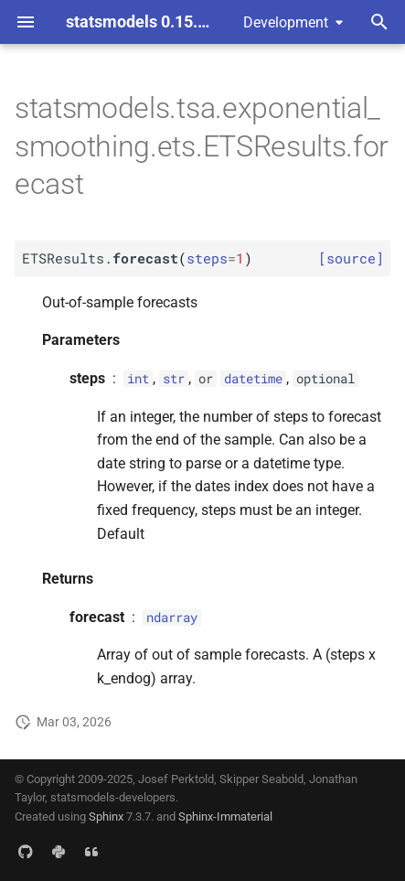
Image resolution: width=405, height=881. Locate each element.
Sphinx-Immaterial (225, 816)
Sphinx (106, 816)
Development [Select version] (285, 22)
